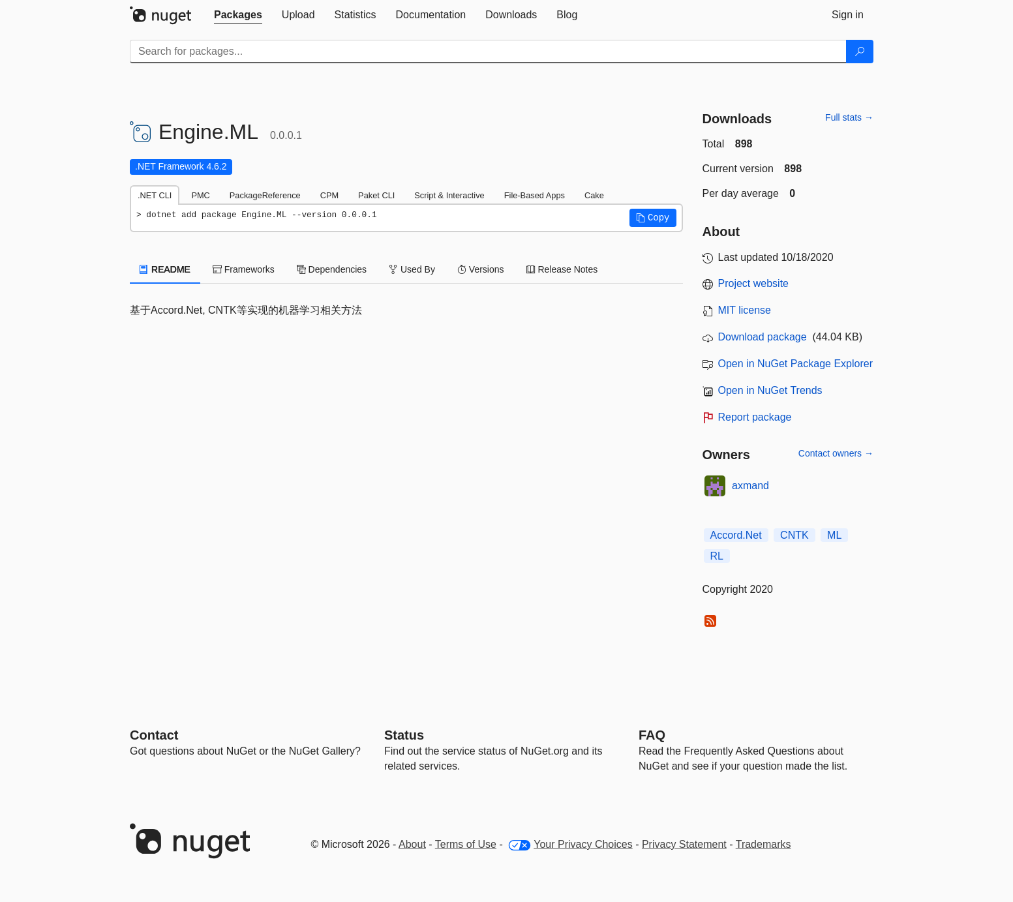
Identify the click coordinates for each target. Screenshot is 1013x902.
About (412, 844)
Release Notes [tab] (562, 269)
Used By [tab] (412, 269)
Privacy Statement (684, 844)
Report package (755, 417)
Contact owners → (835, 453)
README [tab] (165, 269)
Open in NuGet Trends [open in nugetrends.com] (770, 390)
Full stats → (849, 117)
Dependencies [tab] (332, 269)
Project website (753, 283)
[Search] (859, 51)
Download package (762, 336)
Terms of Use (465, 844)
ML (834, 535)
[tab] (238, 15)
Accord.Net (736, 535)
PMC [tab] (200, 195)
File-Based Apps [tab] (534, 195)
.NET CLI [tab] (155, 195)
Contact (154, 735)
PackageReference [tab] (265, 195)
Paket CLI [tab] (376, 195)
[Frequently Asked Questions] (652, 735)
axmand (750, 485)
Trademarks (763, 844)
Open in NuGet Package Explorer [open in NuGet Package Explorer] (795, 363)
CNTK (794, 535)
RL (716, 556)
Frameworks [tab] (244, 269)
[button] (652, 218)
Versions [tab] (480, 269)
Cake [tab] (594, 195)
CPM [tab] (329, 195)
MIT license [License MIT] (745, 310)
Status (404, 735)
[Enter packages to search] (488, 51)
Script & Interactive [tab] (449, 195)
